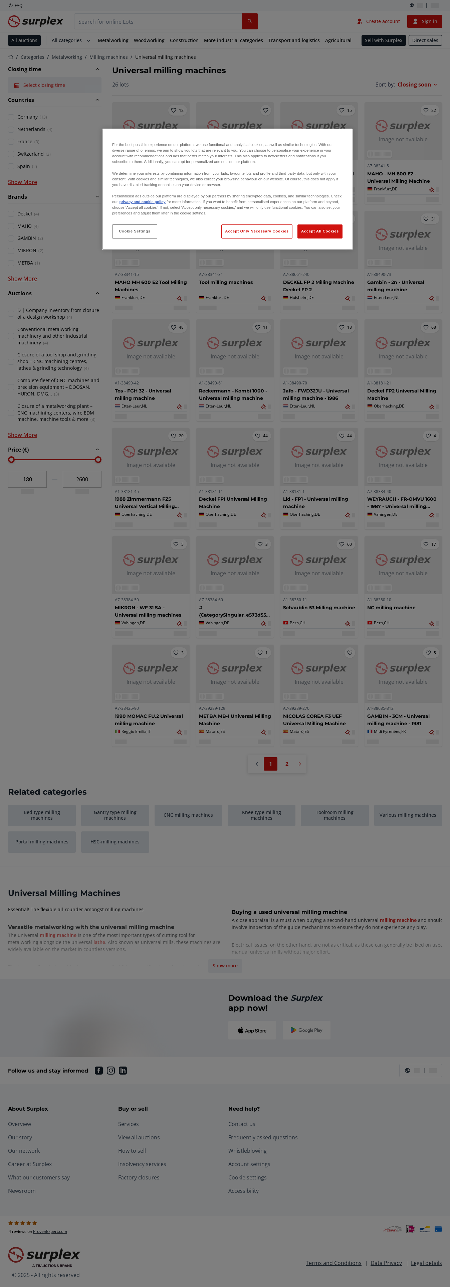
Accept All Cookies (320, 231)
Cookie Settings (135, 231)
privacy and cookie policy (142, 202)
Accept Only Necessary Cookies (256, 231)
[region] (227, 189)
